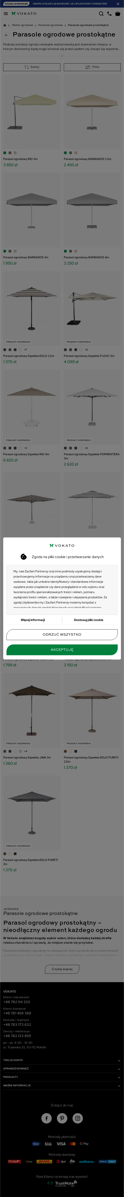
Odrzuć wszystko (62, 635)
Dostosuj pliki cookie (88, 620)
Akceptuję (62, 650)
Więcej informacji (33, 620)
